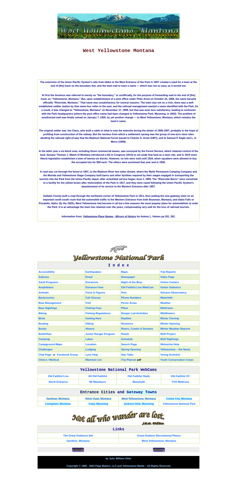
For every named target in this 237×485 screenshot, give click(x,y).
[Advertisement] (118, 68)
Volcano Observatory (173, 292)
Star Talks (127, 354)
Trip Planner (128, 359)
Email (89, 277)
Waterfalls (166, 297)
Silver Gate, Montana (98, 398)
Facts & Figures (95, 292)
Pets (124, 292)
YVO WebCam (180, 381)
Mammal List (93, 359)
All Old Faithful (97, 376)
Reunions (127, 323)
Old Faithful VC (180, 376)
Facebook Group (67, 354)
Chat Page (45, 354)
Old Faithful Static (139, 376)
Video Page (167, 277)
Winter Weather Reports (175, 328)
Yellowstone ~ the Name (175, 349)
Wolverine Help (169, 344)
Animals (44, 292)
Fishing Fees (94, 308)
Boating (43, 323)
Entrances (92, 282)
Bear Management (50, 303)
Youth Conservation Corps (176, 359)
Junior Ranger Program (100, 334)
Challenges (46, 349)
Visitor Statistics (170, 287)
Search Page (129, 344)
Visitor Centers (169, 282)
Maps (124, 271)
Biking (43, 313)
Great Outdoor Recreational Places (159, 435)
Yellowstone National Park (179, 403)
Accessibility (47, 271)
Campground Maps (50, 344)
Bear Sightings (48, 308)
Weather (165, 303)
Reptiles (126, 318)
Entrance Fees (94, 287)
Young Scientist (170, 354)
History (90, 328)
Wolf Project (168, 334)
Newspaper (128, 277)
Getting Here (93, 318)
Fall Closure (93, 297)
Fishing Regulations (98, 313)
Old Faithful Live (58, 376)
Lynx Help (92, 354)
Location (91, 344)
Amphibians (46, 287)
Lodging (91, 349)
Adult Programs (48, 282)
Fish (88, 303)
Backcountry (46, 297)
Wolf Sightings (169, 339)
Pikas (124, 308)
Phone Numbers (131, 297)
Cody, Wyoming (98, 403)
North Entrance (58, 381)
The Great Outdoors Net (78, 435)
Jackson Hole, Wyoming (139, 403)
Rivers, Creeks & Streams (137, 328)
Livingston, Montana (58, 403)
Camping (44, 339)
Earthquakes (93, 271)
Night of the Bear (131, 282)
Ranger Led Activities (134, 313)
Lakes (89, 339)
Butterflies (45, 334)
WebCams (166, 308)
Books (43, 328)
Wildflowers (167, 313)
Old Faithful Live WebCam (137, 287)
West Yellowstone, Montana (138, 398)
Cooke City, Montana (179, 398)
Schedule (127, 339)
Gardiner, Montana (57, 398)
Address (44, 277)
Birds (42, 318)
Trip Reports (168, 271)
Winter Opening (170, 323)
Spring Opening (131, 349)
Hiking (90, 323)
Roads (125, 334)
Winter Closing (169, 318)
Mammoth (139, 381)
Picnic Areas (129, 303)
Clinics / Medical (49, 359)
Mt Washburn (97, 381)
